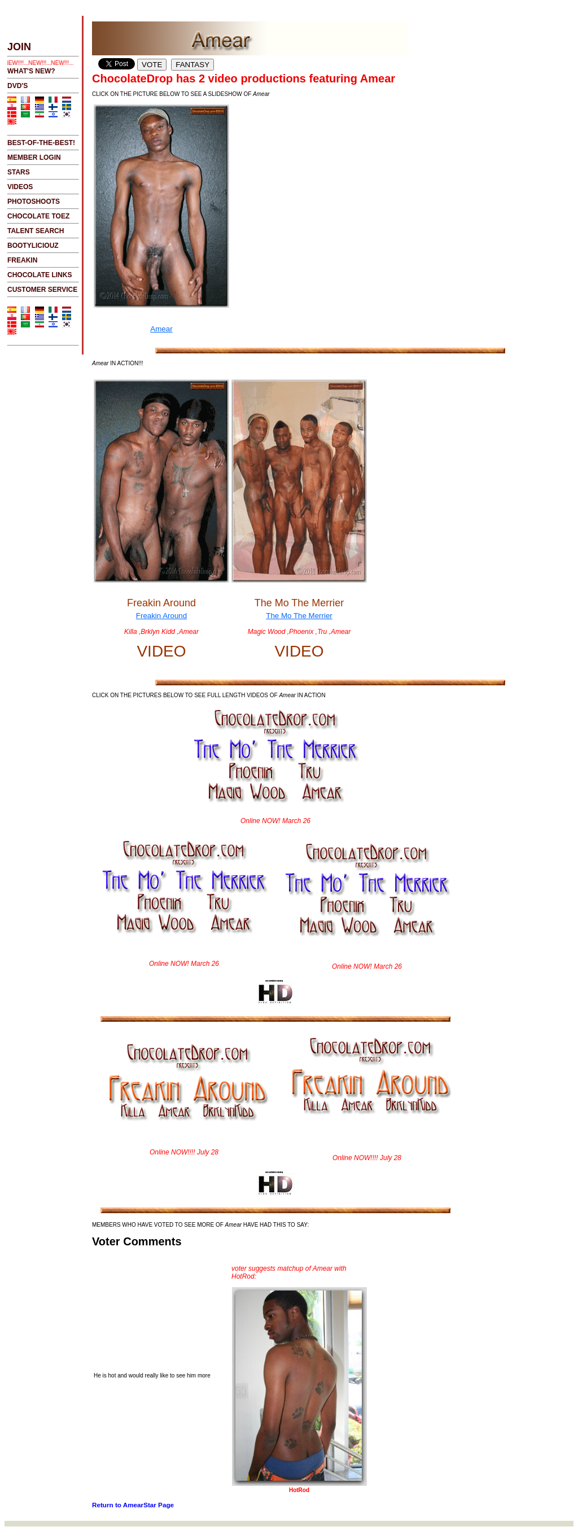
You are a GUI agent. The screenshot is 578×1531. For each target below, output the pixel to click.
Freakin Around (161, 507)
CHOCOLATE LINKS (39, 275)
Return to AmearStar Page (133, 1504)
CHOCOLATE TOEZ (38, 216)
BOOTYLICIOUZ (33, 246)
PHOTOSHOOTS (33, 201)
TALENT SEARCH (35, 231)
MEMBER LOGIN (34, 157)
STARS (18, 172)
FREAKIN (22, 260)
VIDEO (161, 651)
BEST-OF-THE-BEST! (41, 143)
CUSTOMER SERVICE (42, 290)
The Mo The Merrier (299, 507)
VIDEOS (20, 187)
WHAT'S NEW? (31, 71)
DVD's (17, 86)
